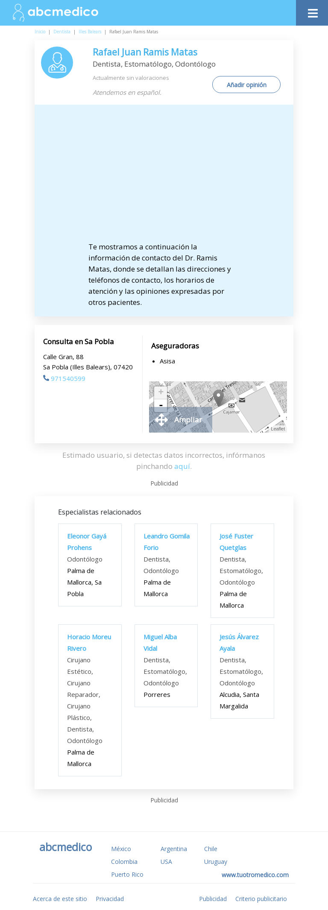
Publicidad (213, 899)
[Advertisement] (171, 177)
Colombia (124, 861)
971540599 (64, 378)
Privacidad (110, 899)
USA (166, 861)
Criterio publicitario (261, 899)
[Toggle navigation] (312, 11)
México (121, 849)
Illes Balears (90, 32)
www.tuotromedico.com (255, 875)
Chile (210, 849)
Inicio (40, 32)
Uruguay (215, 861)
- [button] (161, 405)
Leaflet (278, 428)
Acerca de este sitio (60, 899)
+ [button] (161, 392)
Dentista (61, 32)
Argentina (174, 849)
